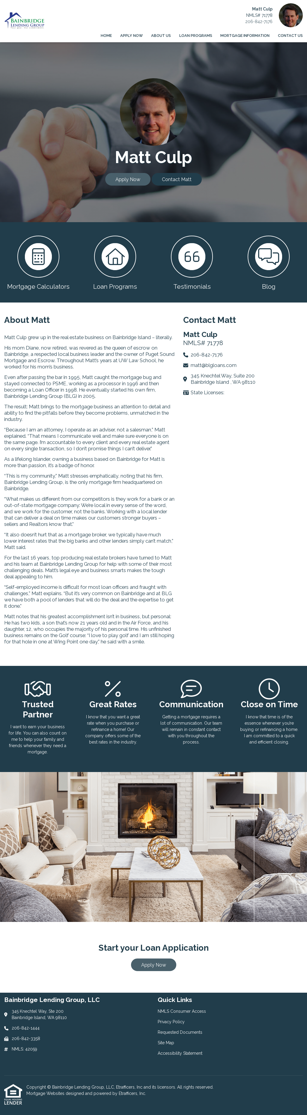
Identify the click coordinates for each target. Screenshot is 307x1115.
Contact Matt (177, 179)
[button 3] (192, 262)
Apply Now (131, 35)
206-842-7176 (259, 21)
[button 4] (268, 262)
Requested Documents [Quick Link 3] (180, 1032)
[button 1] (38, 262)
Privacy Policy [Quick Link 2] (171, 1021)
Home (106, 35)
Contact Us (290, 35)
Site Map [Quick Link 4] (166, 1042)
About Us (161, 35)
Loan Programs (195, 35)
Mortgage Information (245, 35)
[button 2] (115, 262)
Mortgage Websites (46, 1093)
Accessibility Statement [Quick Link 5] (180, 1053)
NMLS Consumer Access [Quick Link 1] (182, 1011)
